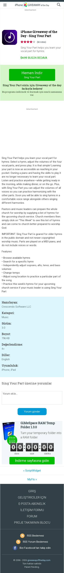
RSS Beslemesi (35, 535)
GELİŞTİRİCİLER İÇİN (32, 497)
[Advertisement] (32, 19)
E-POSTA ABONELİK (32, 503)
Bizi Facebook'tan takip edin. (35, 547)
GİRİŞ (32, 491)
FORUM (32, 516)
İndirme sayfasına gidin (32, 461)
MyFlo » (32, 479)
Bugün (33, 57)
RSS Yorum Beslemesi (35, 541)
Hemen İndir (32, 75)
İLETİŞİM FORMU (32, 510)
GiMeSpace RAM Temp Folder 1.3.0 (37, 425)
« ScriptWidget (32, 470)
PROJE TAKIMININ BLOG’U (32, 522)
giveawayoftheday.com (38, 560)
